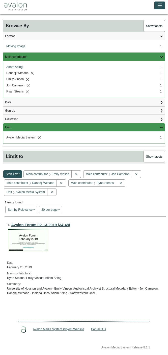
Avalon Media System (19, 6)
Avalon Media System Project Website (58, 329)
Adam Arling (14, 67)
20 (49, 209)
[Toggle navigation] (159, 5)
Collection (11, 119)
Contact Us (98, 329)
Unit (7, 127)
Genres (10, 110)
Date (8, 102)
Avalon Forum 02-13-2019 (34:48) (40, 225)
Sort (20, 209)
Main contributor (16, 57)
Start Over (13, 174)
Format (10, 36)
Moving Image (15, 46)
